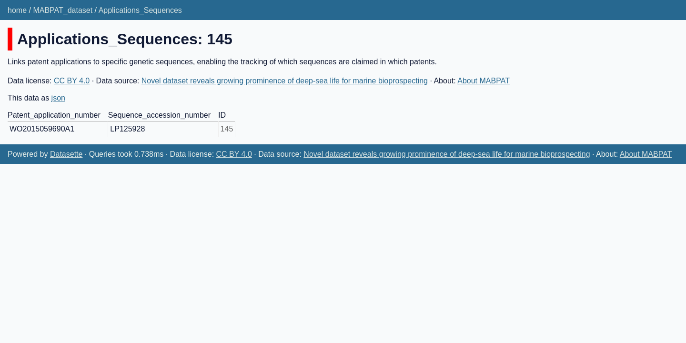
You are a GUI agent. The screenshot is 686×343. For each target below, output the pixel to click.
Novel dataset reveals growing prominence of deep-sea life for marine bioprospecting (284, 81)
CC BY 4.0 (72, 81)
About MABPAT (483, 81)
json (58, 98)
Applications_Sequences (140, 10)
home (17, 10)
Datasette (66, 154)
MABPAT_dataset (62, 10)
